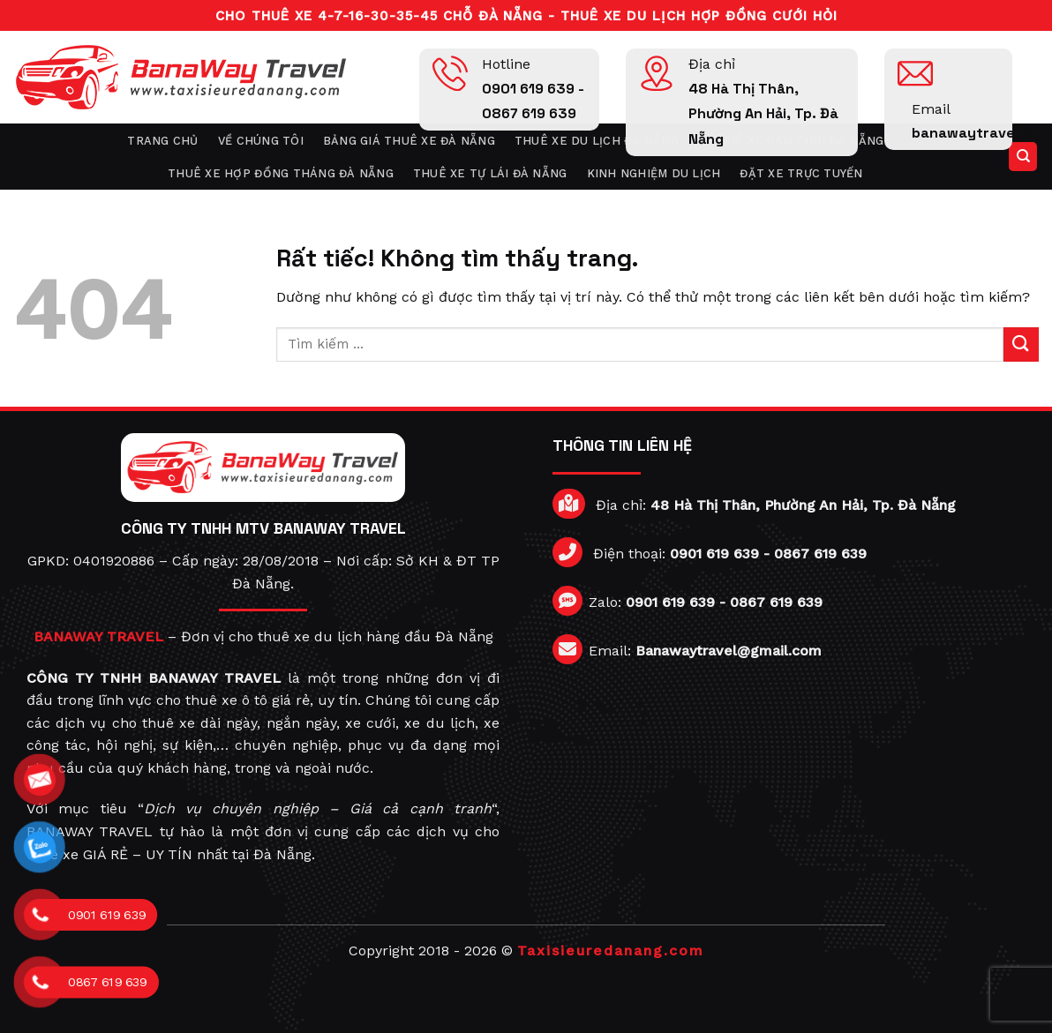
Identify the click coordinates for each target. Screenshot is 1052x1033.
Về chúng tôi (261, 140)
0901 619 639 (714, 553)
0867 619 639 (820, 553)
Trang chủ (162, 140)
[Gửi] (1021, 344)
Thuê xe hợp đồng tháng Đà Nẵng (281, 173)
